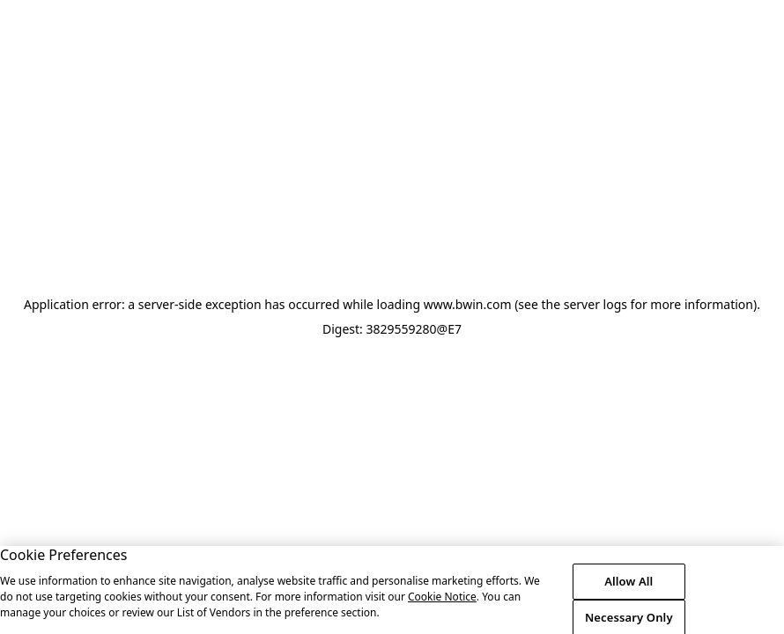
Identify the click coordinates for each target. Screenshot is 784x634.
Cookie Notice (442, 603)
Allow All (628, 588)
